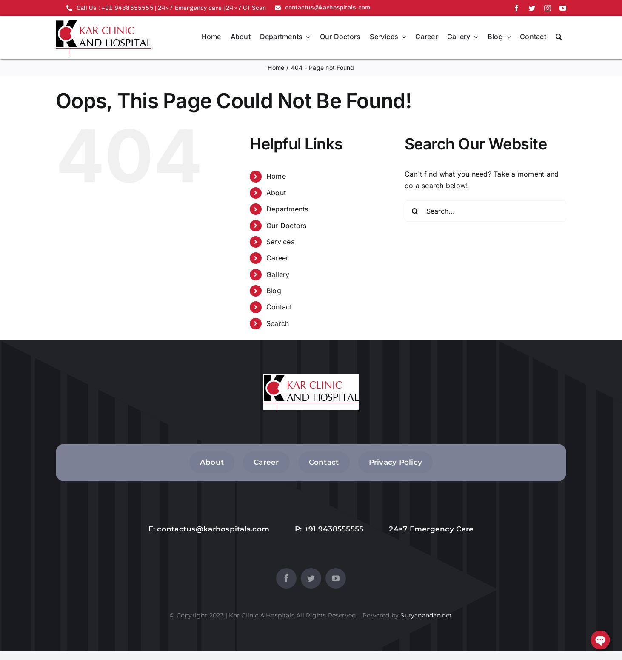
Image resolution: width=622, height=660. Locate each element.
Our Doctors (286, 225)
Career (277, 258)
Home (276, 176)
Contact (279, 307)
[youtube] (562, 8)
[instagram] (547, 8)
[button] (558, 37)
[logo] (103, 23)
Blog (273, 290)
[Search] (415, 211)
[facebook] (516, 8)
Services (280, 241)
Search (277, 323)
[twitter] (531, 8)
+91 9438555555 (334, 529)
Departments (287, 209)
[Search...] (485, 211)
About (276, 193)
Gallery (278, 274)
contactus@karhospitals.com (213, 529)
